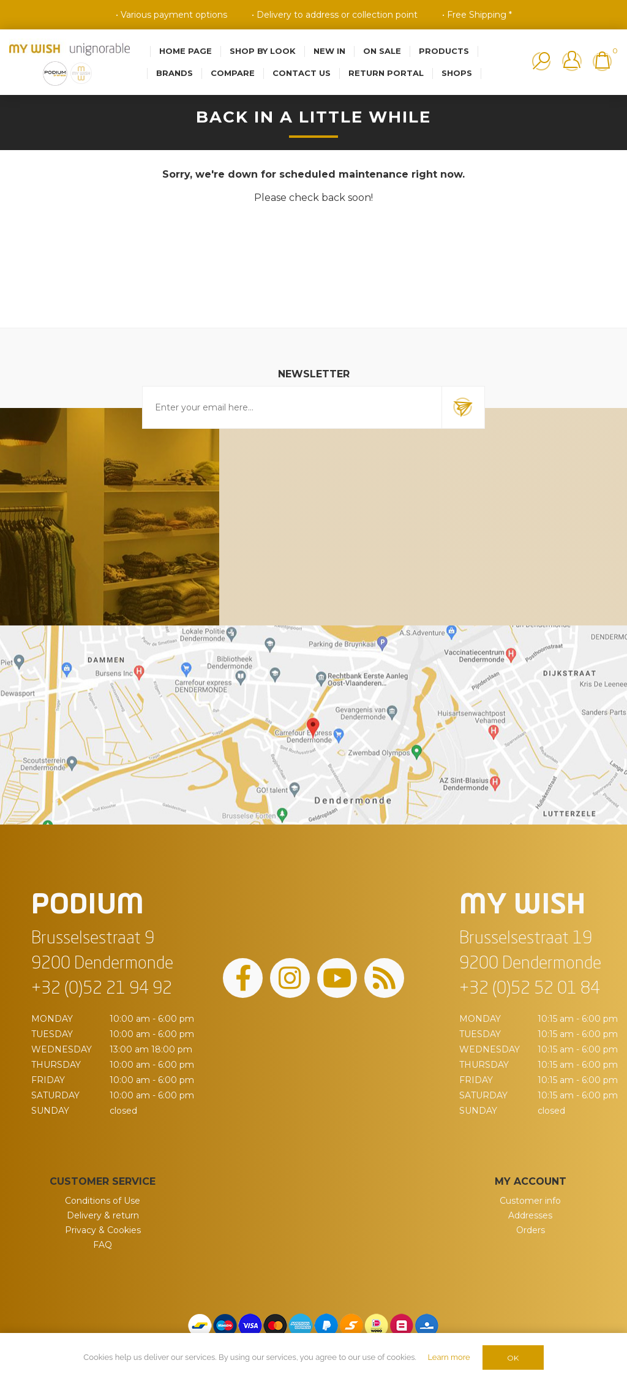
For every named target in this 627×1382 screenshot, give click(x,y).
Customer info (530, 1200)
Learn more (448, 1357)
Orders (530, 1230)
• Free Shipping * (477, 14)
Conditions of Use (102, 1200)
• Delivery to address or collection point (335, 14)
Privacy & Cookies (103, 1230)
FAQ (102, 1244)
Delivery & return (103, 1215)
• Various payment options (171, 14)
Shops (456, 73)
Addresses (530, 1215)
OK (513, 1357)
